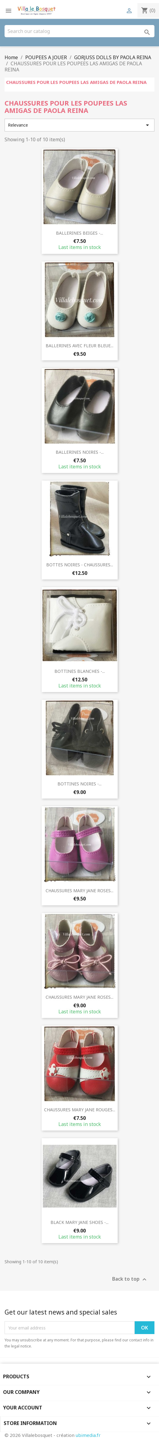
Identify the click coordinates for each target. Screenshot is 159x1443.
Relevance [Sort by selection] (79, 125)
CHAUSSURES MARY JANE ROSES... (79, 890)
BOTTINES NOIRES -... (79, 784)
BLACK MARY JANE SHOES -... (79, 1222)
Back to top (130, 1279)
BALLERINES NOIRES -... (80, 452)
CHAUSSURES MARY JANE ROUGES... (79, 1110)
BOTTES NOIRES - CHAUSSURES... (79, 565)
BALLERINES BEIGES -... (79, 233)
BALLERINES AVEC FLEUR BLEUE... (79, 345)
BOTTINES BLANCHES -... (79, 671)
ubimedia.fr (88, 1435)
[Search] (79, 31)
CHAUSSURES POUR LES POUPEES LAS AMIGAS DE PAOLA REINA (76, 82)
